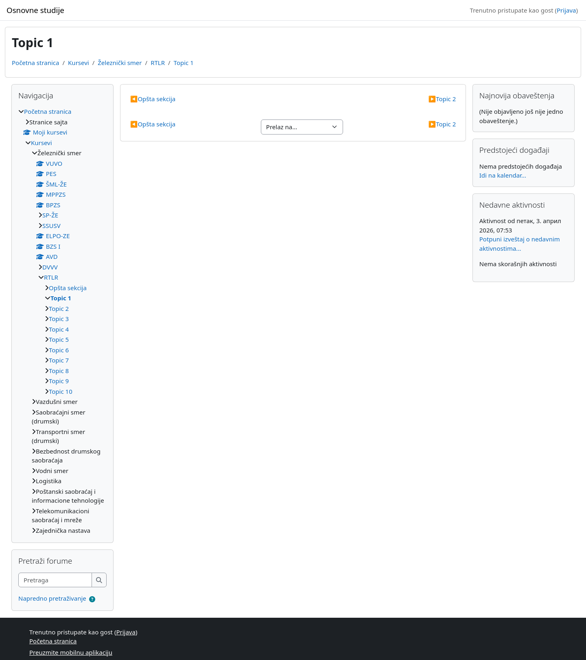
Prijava (566, 10)
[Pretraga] (55, 580)
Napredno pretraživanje (52, 598)
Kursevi (78, 63)
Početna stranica (35, 63)
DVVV (50, 267)
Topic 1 (184, 63)
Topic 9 (59, 381)
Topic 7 (59, 360)
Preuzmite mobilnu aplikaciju (70, 652)
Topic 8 (59, 371)
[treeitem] (62, 321)
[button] (92, 599)
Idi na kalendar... (502, 175)
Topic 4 (59, 329)
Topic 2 (442, 99)
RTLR (158, 63)
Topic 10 (60, 391)
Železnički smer (120, 63)
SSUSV (51, 225)
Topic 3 (59, 319)
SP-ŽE (50, 215)
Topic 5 (59, 339)
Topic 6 (59, 350)
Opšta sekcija (153, 99)
